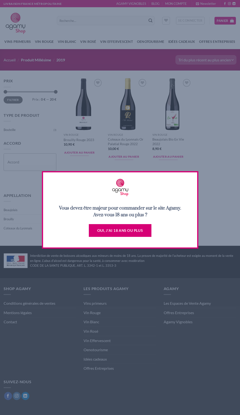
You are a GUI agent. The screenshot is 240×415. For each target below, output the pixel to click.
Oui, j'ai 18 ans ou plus (120, 230)
